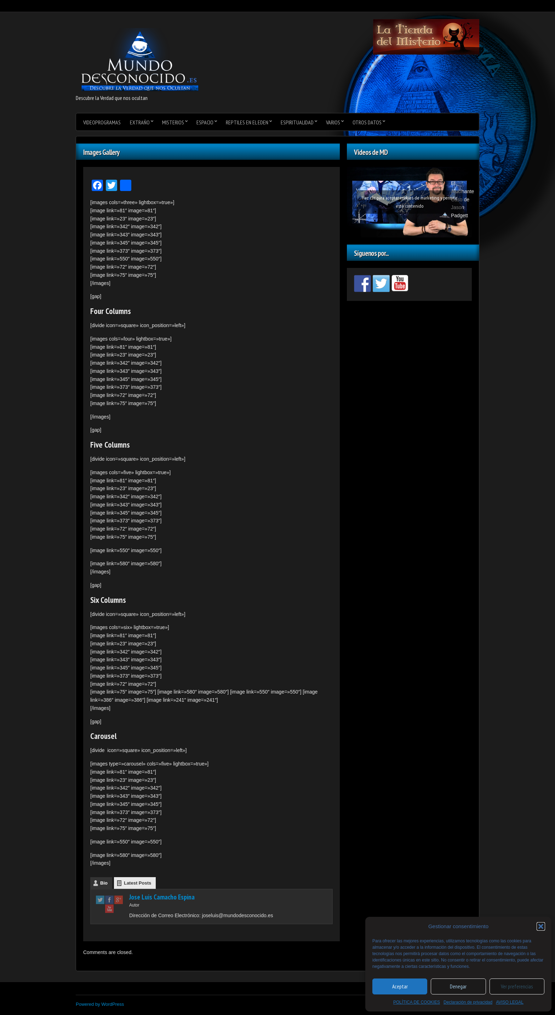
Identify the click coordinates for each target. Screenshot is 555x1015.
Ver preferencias (517, 986)
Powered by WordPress (100, 1004)
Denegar (458, 986)
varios (333, 122)
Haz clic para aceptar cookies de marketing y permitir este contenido (409, 202)
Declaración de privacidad (468, 1002)
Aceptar (400, 986)
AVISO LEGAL (509, 1002)
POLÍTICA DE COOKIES (416, 1002)
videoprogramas (102, 122)
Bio (104, 883)
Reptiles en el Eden (247, 122)
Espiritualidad (297, 122)
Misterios (173, 122)
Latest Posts (137, 883)
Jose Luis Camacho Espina (162, 897)
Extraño (140, 122)
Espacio (204, 122)
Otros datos (367, 122)
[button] (540, 926)
